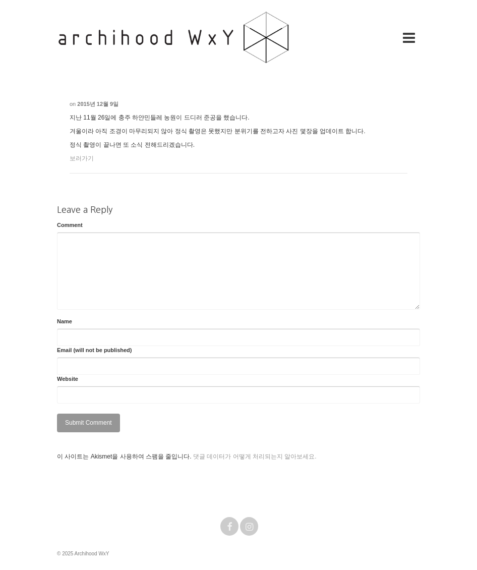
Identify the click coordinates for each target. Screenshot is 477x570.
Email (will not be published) (94, 350)
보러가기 (82, 158)
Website (67, 379)
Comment (70, 225)
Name (64, 321)
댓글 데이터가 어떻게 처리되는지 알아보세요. (255, 456)
